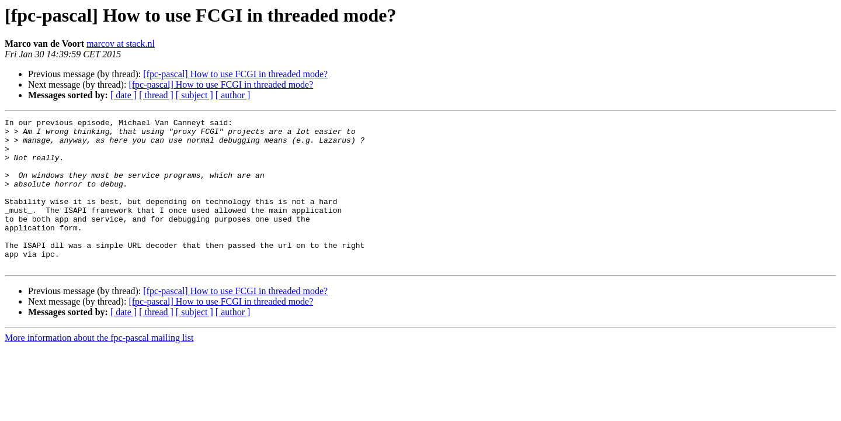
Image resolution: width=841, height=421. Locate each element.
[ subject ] (194, 95)
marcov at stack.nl (120, 44)
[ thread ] (156, 95)
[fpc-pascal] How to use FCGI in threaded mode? (235, 74)
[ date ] (123, 95)
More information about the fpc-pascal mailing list (99, 367)
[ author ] (233, 95)
